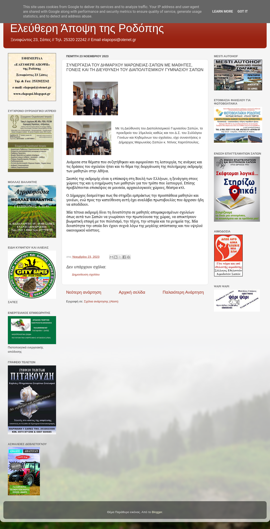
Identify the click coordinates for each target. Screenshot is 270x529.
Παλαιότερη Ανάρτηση (183, 292)
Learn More (222, 11)
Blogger (157, 512)
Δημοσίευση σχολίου (86, 274)
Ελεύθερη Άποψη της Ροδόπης (87, 28)
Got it (242, 11)
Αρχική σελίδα (132, 292)
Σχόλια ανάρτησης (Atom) (101, 301)
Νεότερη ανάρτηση (83, 292)
